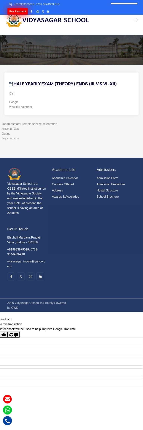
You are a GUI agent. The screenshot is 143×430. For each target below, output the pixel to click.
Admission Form (107, 171)
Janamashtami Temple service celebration (71, 120)
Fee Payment (17, 11)
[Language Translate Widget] (124, 3)
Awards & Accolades (65, 190)
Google (14, 95)
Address (57, 184)
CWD (14, 301)
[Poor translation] (14, 328)
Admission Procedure (111, 178)
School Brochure (108, 190)
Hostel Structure (107, 184)
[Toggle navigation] (135, 18)
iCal (11, 87)
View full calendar (20, 100)
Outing (71, 130)
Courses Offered (63, 178)
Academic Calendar (65, 171)
